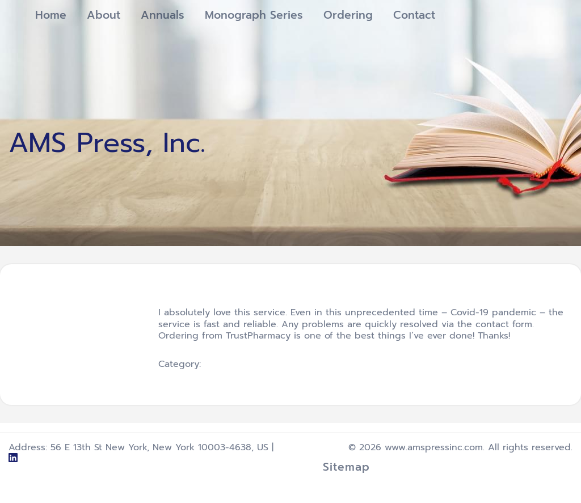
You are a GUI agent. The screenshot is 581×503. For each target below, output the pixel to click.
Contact (414, 15)
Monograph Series (254, 15)
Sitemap (346, 467)
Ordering (348, 15)
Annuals (162, 15)
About (103, 15)
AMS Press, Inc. (107, 142)
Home (50, 15)
